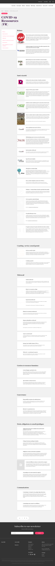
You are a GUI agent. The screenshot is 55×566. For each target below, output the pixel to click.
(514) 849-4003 (46, 548)
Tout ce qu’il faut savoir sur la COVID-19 (30, 127)
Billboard (23, 5)
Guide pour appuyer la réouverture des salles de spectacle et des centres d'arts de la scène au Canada (37, 47)
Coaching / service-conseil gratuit (8, 36)
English (43, 554)
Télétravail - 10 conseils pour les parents (30, 352)
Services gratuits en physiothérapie (29, 199)
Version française (4, 13)
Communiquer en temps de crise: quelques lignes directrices (34, 492)
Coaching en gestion (27, 260)
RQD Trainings (33, 5)
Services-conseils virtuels (27, 250)
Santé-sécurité (5, 33)
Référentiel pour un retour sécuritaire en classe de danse (33, 59)
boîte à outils (32, 39)
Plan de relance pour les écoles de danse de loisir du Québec (37, 35)
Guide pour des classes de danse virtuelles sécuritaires (33, 80)
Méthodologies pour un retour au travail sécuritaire (32, 137)
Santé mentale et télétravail (28, 150)
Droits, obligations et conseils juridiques (7, 45)
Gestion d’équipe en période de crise (29, 370)
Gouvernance (4, 42)
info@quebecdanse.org (46, 549)
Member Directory (39, 5)
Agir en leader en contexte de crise (29, 380)
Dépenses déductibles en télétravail (29, 320)
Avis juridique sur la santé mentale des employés (32, 472)
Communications (5, 47)
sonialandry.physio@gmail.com (30, 207)
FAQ (37, 39)
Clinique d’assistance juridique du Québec (31, 441)
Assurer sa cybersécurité (27, 333)
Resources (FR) (45, 5)
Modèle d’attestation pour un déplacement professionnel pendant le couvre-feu (33, 429)
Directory (30, 548)
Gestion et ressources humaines (8, 40)
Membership (28, 5)
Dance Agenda (19, 5)
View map (43, 546)
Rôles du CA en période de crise (29, 409)
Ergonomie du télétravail (27, 299)
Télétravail (4, 38)
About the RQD (51, 5)
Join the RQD (46, 1)
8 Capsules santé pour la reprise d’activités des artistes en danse (34, 226)
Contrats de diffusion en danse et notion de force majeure (36, 462)
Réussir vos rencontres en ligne (29, 289)
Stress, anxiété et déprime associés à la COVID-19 (32, 180)
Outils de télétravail (26, 279)
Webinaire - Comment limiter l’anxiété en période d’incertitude (34, 189)
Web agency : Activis (40, 563)
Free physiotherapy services (28, 213)
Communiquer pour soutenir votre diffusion (31, 503)
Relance (3, 31)
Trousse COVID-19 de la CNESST (29, 89)
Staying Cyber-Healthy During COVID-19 (30, 343)
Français (43, 556)
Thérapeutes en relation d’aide (28, 168)
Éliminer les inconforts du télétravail (30, 311)
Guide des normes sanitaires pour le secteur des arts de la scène (34, 102)
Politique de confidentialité (27, 563)
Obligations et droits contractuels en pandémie (31, 451)
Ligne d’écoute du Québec (28, 158)
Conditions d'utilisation (34, 563)
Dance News (13, 5)
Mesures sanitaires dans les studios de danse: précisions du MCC (35, 114)
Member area (40, 1)
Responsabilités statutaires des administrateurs (32, 399)
